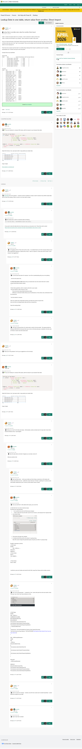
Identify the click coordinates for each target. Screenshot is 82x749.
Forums (21, 1)
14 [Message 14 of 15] (14, 309)
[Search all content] (66, 7)
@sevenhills (6, 196)
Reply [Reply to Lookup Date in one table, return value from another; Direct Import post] (50, 112)
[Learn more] (60, 49)
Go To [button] (78, 4)
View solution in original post (8, 167)
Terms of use (72, 740)
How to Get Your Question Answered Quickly (65, 58)
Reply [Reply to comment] (50, 174)
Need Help (8, 109)
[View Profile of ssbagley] (6, 28)
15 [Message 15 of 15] (14, 335)
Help (74, 4)
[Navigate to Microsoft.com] (4, 1)
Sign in (70, 4)
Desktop (35, 15)
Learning (47, 1)
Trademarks (78, 740)
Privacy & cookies (65, 740)
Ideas (31, 1)
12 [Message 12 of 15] (8, 232)
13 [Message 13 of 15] (11, 257)
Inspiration (26, 1)
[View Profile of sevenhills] (9, 124)
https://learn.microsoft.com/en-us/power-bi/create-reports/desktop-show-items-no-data (23, 228)
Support (52, 1)
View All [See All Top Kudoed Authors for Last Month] (58, 111)
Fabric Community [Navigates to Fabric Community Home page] (13, 1)
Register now (41, 11)
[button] (41, 23)
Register (65, 4)
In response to (8, 216)
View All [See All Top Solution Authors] (58, 85)
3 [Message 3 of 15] (8, 436)
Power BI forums (5, 15)
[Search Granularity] (46, 7)
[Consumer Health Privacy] (16, 745)
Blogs (42, 1)
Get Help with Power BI (24, 15)
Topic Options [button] (48, 22)
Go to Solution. (29, 104)
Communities (37, 1)
